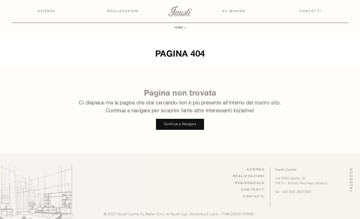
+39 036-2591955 (296, 192)
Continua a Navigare (180, 124)
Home (178, 27)
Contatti (310, 11)
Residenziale (250, 183)
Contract (253, 189)
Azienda (47, 11)
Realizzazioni (123, 11)
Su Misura (233, 11)
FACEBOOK (351, 179)
